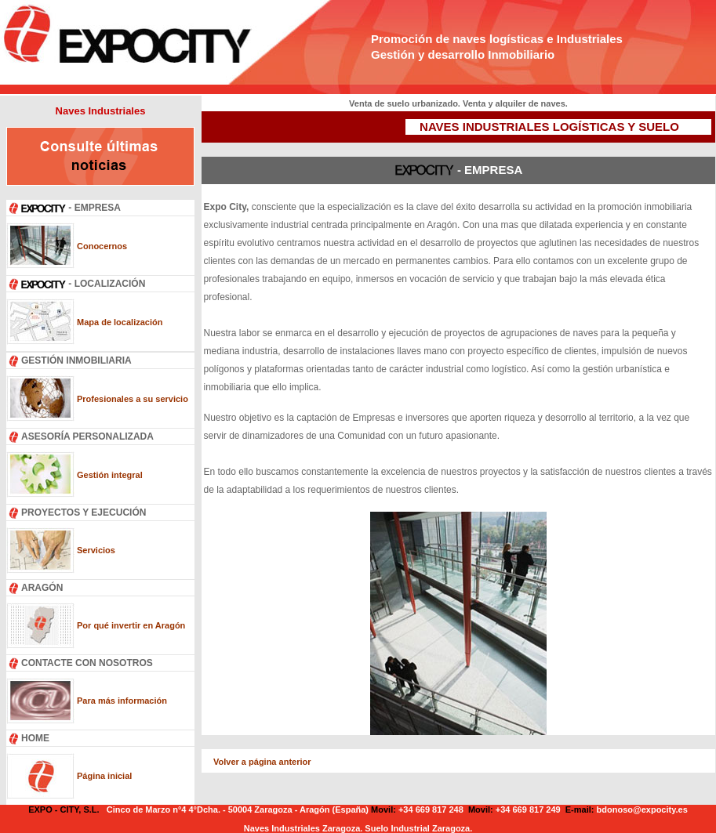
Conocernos (102, 246)
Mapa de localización (119, 322)
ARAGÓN (42, 587)
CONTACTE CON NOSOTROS (87, 662)
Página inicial (104, 775)
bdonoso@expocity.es (642, 809)
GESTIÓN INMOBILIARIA (76, 360)
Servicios (96, 550)
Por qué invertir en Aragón (131, 625)
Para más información (122, 700)
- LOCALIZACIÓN (83, 283)
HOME (35, 738)
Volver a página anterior (262, 761)
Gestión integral (110, 475)
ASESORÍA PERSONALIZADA (87, 436)
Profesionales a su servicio (132, 399)
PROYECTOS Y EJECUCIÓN (83, 512)
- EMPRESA (71, 207)
